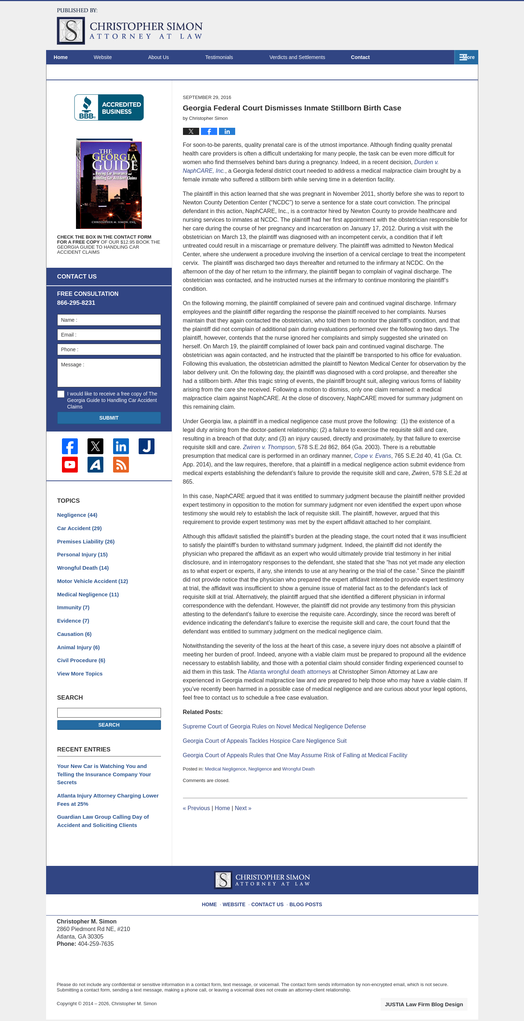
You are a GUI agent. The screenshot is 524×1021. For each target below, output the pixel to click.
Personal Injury (80, 571)
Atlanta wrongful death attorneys (289, 692)
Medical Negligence (225, 789)
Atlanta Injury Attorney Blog (130, 26)
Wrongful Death (298, 789)
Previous (196, 829)
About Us (179, 57)
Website (123, 57)
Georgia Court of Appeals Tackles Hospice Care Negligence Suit (265, 761)
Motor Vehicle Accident (90, 597)
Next (243, 829)
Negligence (260, 789)
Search (109, 736)
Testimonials (240, 57)
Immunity (72, 622)
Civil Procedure (79, 672)
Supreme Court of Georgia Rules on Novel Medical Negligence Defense (274, 747)
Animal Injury (77, 660)
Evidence (72, 634)
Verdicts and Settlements (318, 57)
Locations (393, 57)
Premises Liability (84, 559)
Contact (448, 57)
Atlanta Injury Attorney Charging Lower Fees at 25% (104, 800)
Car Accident (78, 546)
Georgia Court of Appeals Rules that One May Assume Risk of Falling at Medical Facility (295, 776)
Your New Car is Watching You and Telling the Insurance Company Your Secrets (107, 780)
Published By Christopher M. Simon (421, 25)
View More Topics (78, 685)
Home (71, 57)
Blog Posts (304, 903)
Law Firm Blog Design (433, 1006)
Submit (109, 438)
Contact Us (269, 903)
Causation (73, 647)
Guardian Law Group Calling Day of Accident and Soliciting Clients (99, 820)
